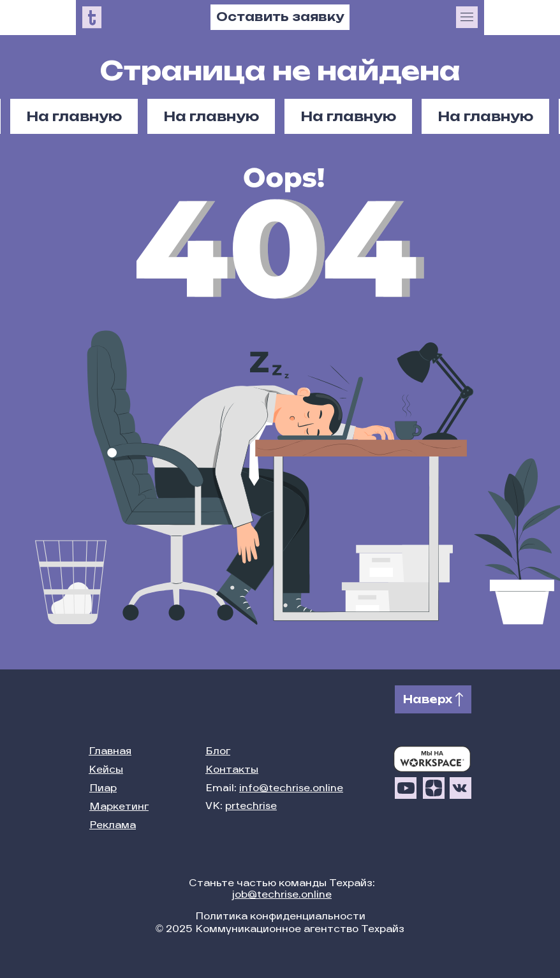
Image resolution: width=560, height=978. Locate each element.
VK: (241, 807)
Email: (274, 789)
